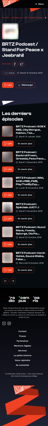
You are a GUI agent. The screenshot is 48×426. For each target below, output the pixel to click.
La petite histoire (24, 355)
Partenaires (24, 341)
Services (23, 350)
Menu (39, 4)
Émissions (17, 17)
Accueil (5, 17)
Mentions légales (24, 346)
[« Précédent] (5, 281)
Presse (23, 336)
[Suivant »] (13, 281)
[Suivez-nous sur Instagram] (9, 323)
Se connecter (24, 365)
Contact (23, 331)
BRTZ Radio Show (33, 17)
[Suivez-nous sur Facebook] (4, 323)
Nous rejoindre (24, 360)
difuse (34, 376)
